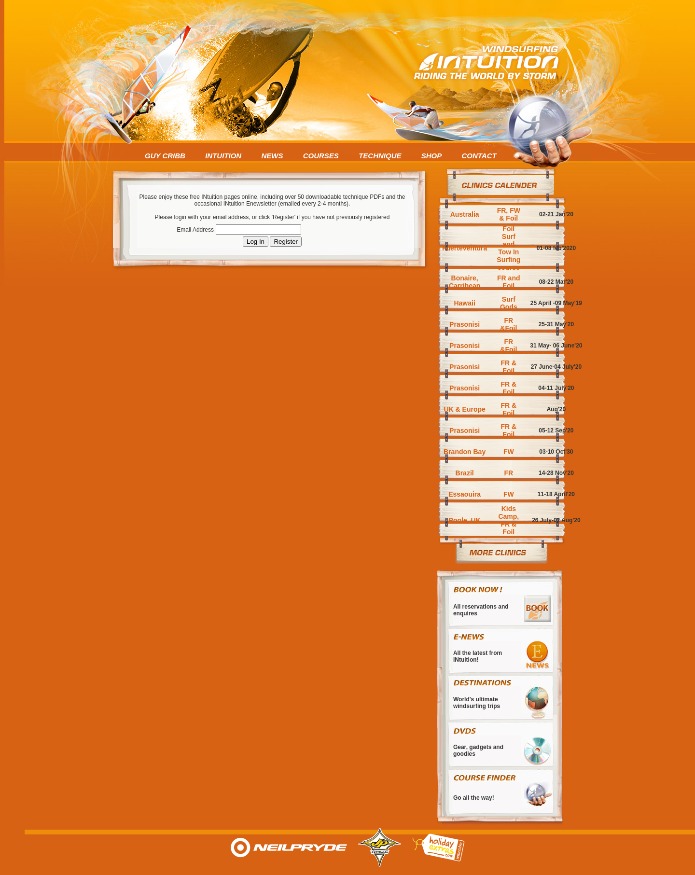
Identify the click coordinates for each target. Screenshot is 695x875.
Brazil (465, 473)
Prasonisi (464, 324)
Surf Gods (508, 303)
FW (508, 452)
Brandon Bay (465, 452)
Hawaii (464, 303)
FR (508, 473)
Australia (464, 214)
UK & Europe (464, 409)
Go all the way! (473, 797)
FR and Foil (508, 282)
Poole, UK (465, 520)
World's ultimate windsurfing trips (476, 702)
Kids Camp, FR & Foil (508, 520)
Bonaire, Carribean (464, 282)
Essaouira (464, 494)
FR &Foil (508, 324)
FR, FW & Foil (508, 214)
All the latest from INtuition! (477, 656)
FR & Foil (508, 367)
